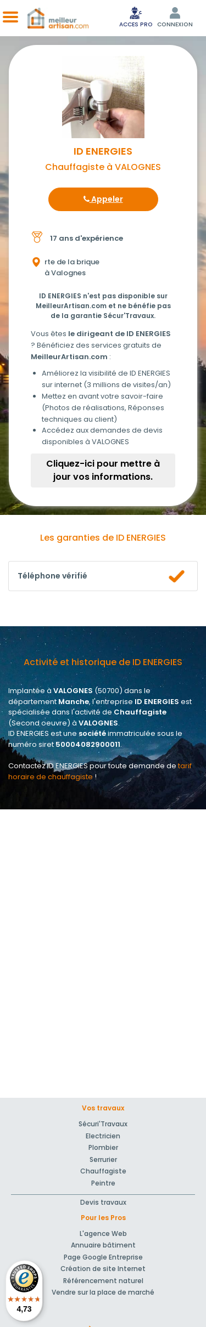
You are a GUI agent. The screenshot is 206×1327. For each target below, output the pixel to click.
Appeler (103, 199)
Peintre (103, 1183)
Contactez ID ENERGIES (48, 766)
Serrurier (103, 1159)
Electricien (103, 1136)
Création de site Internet (103, 1268)
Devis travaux (103, 1202)
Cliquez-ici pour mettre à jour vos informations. (103, 470)
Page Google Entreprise (103, 1257)
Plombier (103, 1147)
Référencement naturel (103, 1280)
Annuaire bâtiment (103, 1245)
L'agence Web (103, 1233)
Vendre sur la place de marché (103, 1292)
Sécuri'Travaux (103, 1123)
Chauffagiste (103, 1171)
